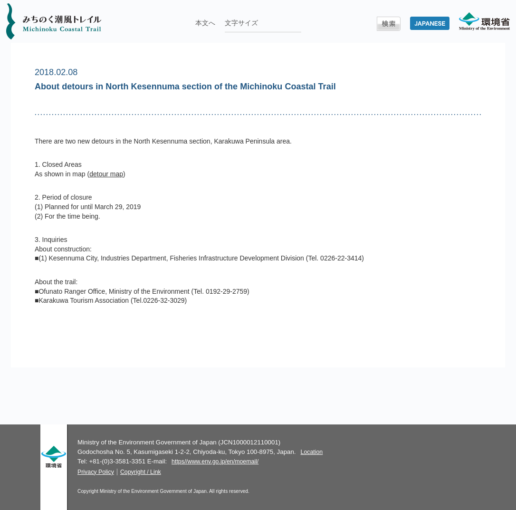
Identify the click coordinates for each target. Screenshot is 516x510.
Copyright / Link (140, 472)
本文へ (205, 23)
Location (312, 452)
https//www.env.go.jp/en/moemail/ (215, 461)
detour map (106, 174)
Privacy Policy (95, 472)
